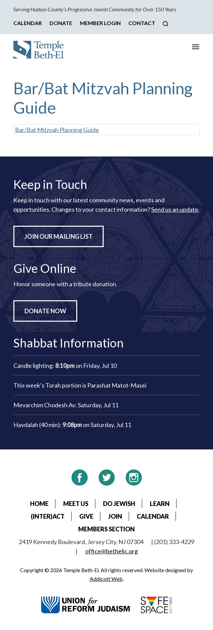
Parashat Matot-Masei (116, 385)
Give (86, 516)
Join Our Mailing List (58, 236)
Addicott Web (106, 578)
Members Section (106, 529)
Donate (60, 23)
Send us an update (174, 209)
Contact (141, 23)
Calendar (27, 23)
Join (115, 516)
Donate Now (45, 311)
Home (39, 503)
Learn (160, 503)
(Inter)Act (48, 516)
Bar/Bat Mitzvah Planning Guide (57, 129)
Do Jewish (119, 503)
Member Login (100, 23)
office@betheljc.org (111, 551)
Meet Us (75, 503)
